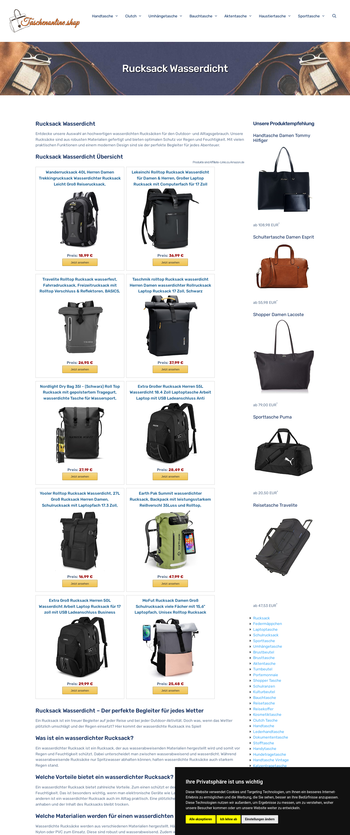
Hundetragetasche (269, 754)
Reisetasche (264, 703)
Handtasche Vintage (271, 760)
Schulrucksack (266, 635)
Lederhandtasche (268, 731)
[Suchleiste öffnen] (335, 16)
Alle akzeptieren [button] (200, 819)
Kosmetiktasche (267, 714)
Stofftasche (263, 743)
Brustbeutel (263, 652)
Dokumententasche (270, 737)
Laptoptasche (265, 629)
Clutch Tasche (265, 720)
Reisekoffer (263, 709)
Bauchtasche (206, 16)
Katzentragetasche (270, 766)
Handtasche (107, 16)
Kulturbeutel (264, 692)
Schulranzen (264, 686)
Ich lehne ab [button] (228, 819)
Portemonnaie (265, 675)
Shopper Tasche (267, 680)
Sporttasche (314, 16)
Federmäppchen (267, 623)
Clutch (135, 16)
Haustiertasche (277, 16)
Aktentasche (240, 16)
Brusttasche (264, 657)
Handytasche (264, 748)
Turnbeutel (262, 669)
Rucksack (261, 618)
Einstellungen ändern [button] (260, 819)
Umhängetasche (167, 16)
